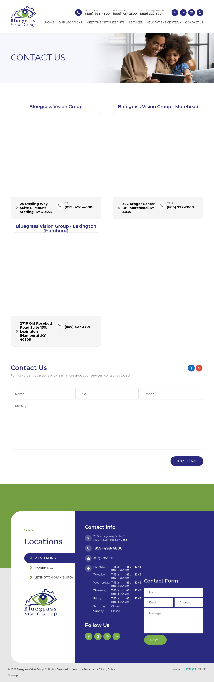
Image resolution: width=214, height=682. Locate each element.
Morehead (43, 568)
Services (135, 22)
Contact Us (194, 22)
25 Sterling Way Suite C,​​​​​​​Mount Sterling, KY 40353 (110, 538)
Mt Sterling (45, 558)
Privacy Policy (107, 669)
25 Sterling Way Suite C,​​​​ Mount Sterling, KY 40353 (36, 208)
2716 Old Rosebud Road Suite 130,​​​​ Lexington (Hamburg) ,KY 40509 (36, 331)
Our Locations (70, 22)
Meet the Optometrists (105, 22)
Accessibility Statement (82, 669)
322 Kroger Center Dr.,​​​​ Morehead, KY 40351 (138, 208)
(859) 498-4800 (108, 548)
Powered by (189, 669)
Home (49, 22)
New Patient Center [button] (164, 22)
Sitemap (13, 675)
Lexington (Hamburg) (53, 577)
